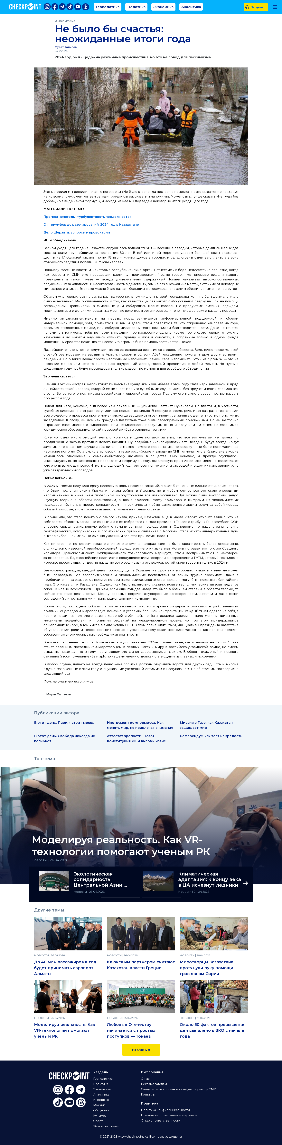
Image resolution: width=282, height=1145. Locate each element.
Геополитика (107, 7)
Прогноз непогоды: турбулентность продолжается (87, 217)
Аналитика (191, 7)
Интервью (101, 1100)
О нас (145, 1078)
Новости (81, 892)
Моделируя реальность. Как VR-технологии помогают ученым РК (121, 846)
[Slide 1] (120, 897)
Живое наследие (106, 1126)
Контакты (148, 1094)
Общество (101, 1110)
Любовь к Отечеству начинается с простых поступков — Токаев (131, 1030)
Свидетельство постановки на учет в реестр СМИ (178, 1089)
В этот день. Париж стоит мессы (64, 722)
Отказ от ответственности (160, 1120)
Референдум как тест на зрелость (211, 736)
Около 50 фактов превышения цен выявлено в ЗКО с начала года (213, 1030)
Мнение (99, 1105)
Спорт (98, 1121)
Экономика (163, 7)
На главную (141, 1050)
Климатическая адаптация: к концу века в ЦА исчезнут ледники (209, 879)
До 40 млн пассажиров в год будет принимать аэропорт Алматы (65, 968)
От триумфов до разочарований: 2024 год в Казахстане (91, 224)
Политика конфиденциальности (165, 1110)
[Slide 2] (161, 897)
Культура (100, 1115)
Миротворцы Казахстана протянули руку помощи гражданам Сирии (206, 968)
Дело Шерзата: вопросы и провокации (76, 232)
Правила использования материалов (169, 1115)
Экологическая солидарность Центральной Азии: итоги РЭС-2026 (99, 879)
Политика (136, 7)
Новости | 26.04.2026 (50, 860)
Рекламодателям (154, 1084)
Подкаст (255, 7)
